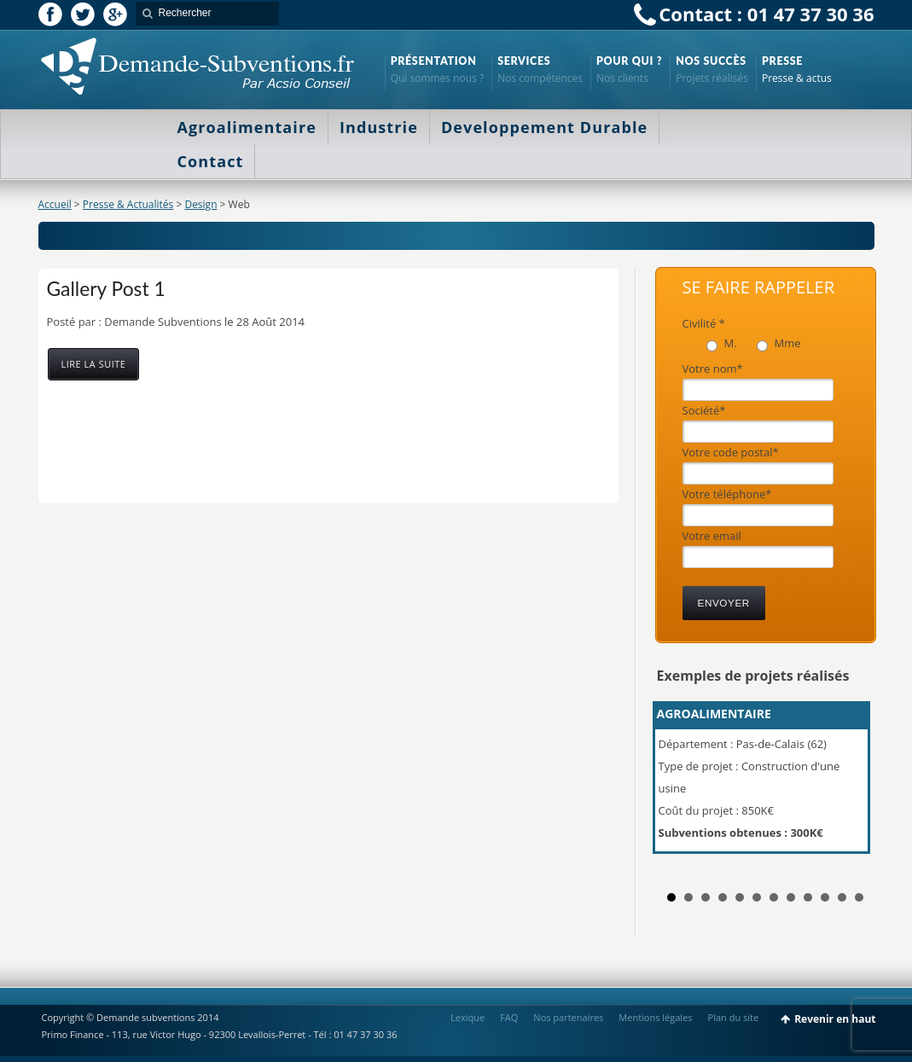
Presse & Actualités (128, 204)
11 (842, 897)
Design (200, 204)
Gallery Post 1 (106, 288)
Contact (210, 161)
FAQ (509, 1017)
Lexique (467, 1017)
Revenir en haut (834, 1019)
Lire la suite (93, 363)
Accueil (55, 204)
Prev (679, 784)
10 (825, 897)
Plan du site (733, 1017)
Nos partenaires (568, 1017)
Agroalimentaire (247, 127)
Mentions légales (655, 1017)
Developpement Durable (544, 127)
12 (859, 897)
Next (852, 784)
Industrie (379, 127)
